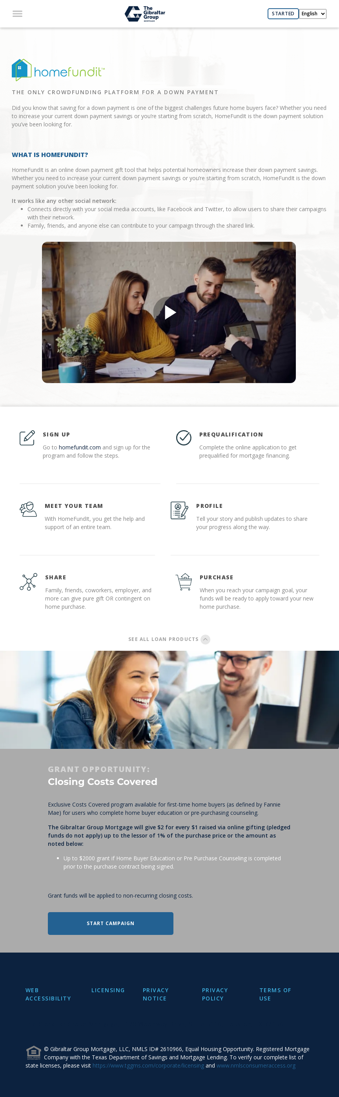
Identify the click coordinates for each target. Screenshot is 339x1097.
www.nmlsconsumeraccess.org (256, 1065)
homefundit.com (80, 447)
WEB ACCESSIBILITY (48, 994)
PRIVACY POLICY (215, 994)
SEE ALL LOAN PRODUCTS (169, 639)
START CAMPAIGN (111, 923)
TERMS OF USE (275, 994)
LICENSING (108, 990)
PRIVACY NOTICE (156, 994)
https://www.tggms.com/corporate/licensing (148, 1065)
